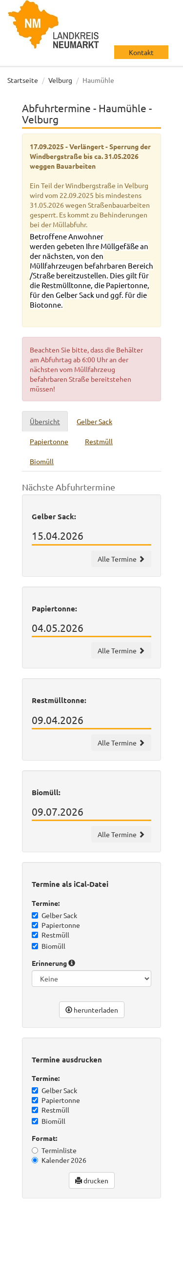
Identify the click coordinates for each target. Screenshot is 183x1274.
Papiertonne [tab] (49, 441)
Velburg (60, 80)
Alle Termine (121, 558)
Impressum (84, 1264)
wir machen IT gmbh (43, 1244)
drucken (91, 1180)
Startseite (22, 80)
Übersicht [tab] (45, 421)
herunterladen (91, 1009)
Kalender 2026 (59, 1160)
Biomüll (48, 945)
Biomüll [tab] (42, 461)
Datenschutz (37, 1264)
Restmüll (50, 934)
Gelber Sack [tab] (94, 421)
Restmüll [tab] (99, 441)
